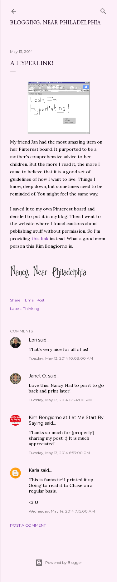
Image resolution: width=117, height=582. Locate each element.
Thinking (31, 308)
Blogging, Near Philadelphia (55, 22)
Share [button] (15, 300)
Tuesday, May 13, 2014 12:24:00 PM (60, 399)
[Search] (103, 10)
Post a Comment (28, 525)
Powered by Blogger (58, 562)
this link (39, 238)
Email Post (35, 300)
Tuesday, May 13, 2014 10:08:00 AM (61, 358)
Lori (33, 340)
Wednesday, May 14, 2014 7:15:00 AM (62, 511)
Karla (34, 470)
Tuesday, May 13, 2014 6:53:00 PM (59, 452)
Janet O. (38, 376)
